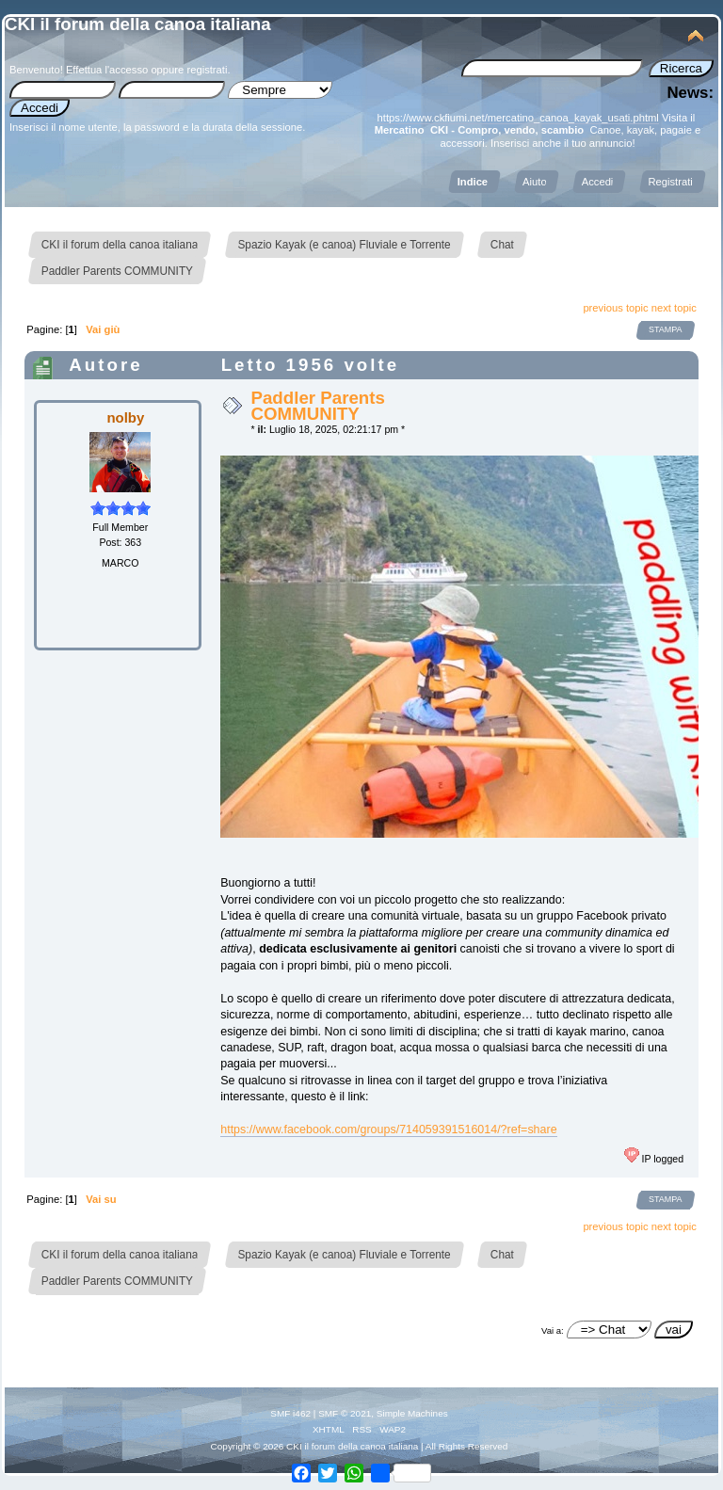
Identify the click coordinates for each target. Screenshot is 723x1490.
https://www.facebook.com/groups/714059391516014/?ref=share (388, 1129)
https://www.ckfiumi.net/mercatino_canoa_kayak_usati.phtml (518, 117)
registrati (206, 69)
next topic (674, 307)
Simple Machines (412, 1413)
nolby (125, 417)
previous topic (615, 307)
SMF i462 (290, 1413)
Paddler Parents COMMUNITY (317, 405)
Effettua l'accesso (107, 69)
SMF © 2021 (344, 1413)
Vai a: (552, 1330)
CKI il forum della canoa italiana (138, 24)
